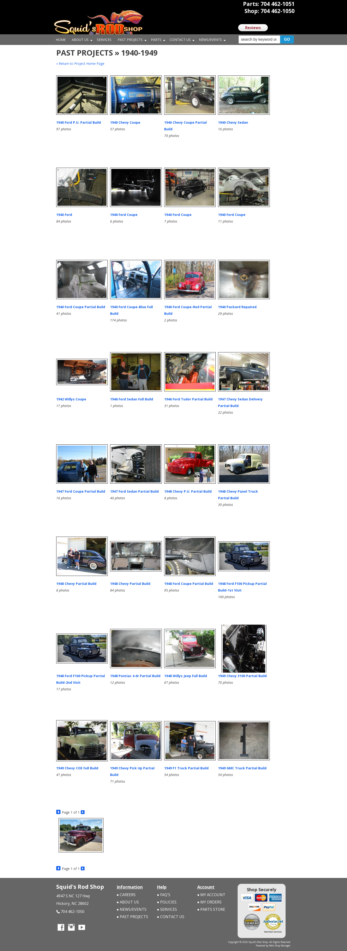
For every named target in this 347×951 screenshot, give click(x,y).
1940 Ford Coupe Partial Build (80, 307)
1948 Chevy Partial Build (76, 583)
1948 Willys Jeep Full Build (185, 676)
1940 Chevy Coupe (125, 122)
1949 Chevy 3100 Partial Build (242, 676)
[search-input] (259, 39)
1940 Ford (64, 214)
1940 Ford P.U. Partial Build (78, 122)
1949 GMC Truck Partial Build (242, 768)
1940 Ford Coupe (123, 214)
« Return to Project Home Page (80, 63)
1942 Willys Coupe (71, 399)
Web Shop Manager (279, 945)
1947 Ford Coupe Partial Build (80, 491)
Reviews (253, 27)
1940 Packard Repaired (237, 307)
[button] (266, 39)
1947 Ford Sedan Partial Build (134, 491)
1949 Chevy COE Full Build (77, 768)
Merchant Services (273, 932)
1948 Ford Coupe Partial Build (188, 583)
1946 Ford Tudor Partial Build (188, 399)
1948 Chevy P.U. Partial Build (188, 491)
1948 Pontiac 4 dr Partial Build (135, 676)
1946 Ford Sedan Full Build (131, 399)
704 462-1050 (70, 911)
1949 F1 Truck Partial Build (186, 768)
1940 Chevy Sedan (233, 122)
